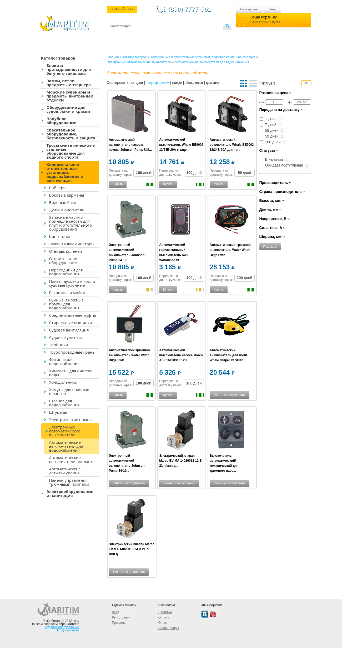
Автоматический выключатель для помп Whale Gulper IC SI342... (228, 355)
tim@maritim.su (68, 630)
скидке (177, 83)
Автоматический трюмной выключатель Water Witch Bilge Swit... (230, 250)
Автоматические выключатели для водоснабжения (66, 446)
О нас (162, 623)
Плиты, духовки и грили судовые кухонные (72, 283)
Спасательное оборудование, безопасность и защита (71, 133)
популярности (156, 83)
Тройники (58, 344)
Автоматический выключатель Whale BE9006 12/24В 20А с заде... (181, 145)
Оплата (153, 34)
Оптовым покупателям (206, 34)
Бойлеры (57, 187)
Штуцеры (58, 412)
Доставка (135, 34)
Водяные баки (63, 202)
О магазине (173, 34)
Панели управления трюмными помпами (69, 482)
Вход (272, 9)
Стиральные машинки (70, 322)
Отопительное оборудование (63, 260)
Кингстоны (59, 236)
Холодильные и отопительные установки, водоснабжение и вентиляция (65, 172)
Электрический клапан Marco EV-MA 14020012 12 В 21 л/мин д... (180, 460)
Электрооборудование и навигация (70, 493)
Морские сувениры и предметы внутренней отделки (70, 96)
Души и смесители (67, 209)
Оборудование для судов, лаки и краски (68, 109)
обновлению (194, 83)
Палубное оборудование (61, 120)
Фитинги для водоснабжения (64, 361)
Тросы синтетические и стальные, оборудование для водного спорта (71, 151)
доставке (212, 83)
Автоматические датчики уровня (65, 470)
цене (139, 83)
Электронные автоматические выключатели (65, 430)
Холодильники (63, 382)
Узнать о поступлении (230, 395)
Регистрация (249, 9)
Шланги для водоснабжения (64, 402)
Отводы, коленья (65, 251)
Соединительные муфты (72, 315)
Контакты (116, 34)
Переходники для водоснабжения (66, 271)
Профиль (118, 623)
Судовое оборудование (62, 627)
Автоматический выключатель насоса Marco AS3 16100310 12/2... (181, 355)
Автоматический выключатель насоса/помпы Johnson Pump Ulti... (130, 145)
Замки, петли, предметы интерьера (69, 82)
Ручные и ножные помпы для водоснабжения (66, 303)
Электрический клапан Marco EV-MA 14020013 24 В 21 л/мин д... (132, 549)
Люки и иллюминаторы (71, 243)
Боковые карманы (66, 195)
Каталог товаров (58, 58)
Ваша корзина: (263, 17)
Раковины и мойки (67, 292)
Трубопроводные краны (72, 352)
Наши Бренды (168, 628)
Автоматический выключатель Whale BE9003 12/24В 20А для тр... (232, 145)
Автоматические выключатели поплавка (72, 459)
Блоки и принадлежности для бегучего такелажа (69, 69)
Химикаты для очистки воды (71, 372)
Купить (118, 184)
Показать (270, 247)
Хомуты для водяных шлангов (69, 391)
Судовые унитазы (66, 337)
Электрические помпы (70, 419)
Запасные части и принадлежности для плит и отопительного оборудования (70, 223)
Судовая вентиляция (69, 330)
